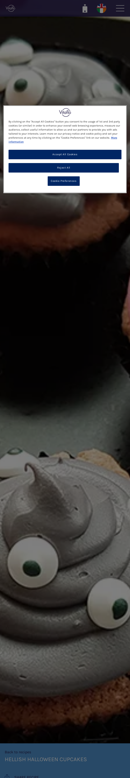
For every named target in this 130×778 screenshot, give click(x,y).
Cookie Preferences (63, 181)
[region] (65, 149)
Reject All (63, 167)
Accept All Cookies (64, 154)
